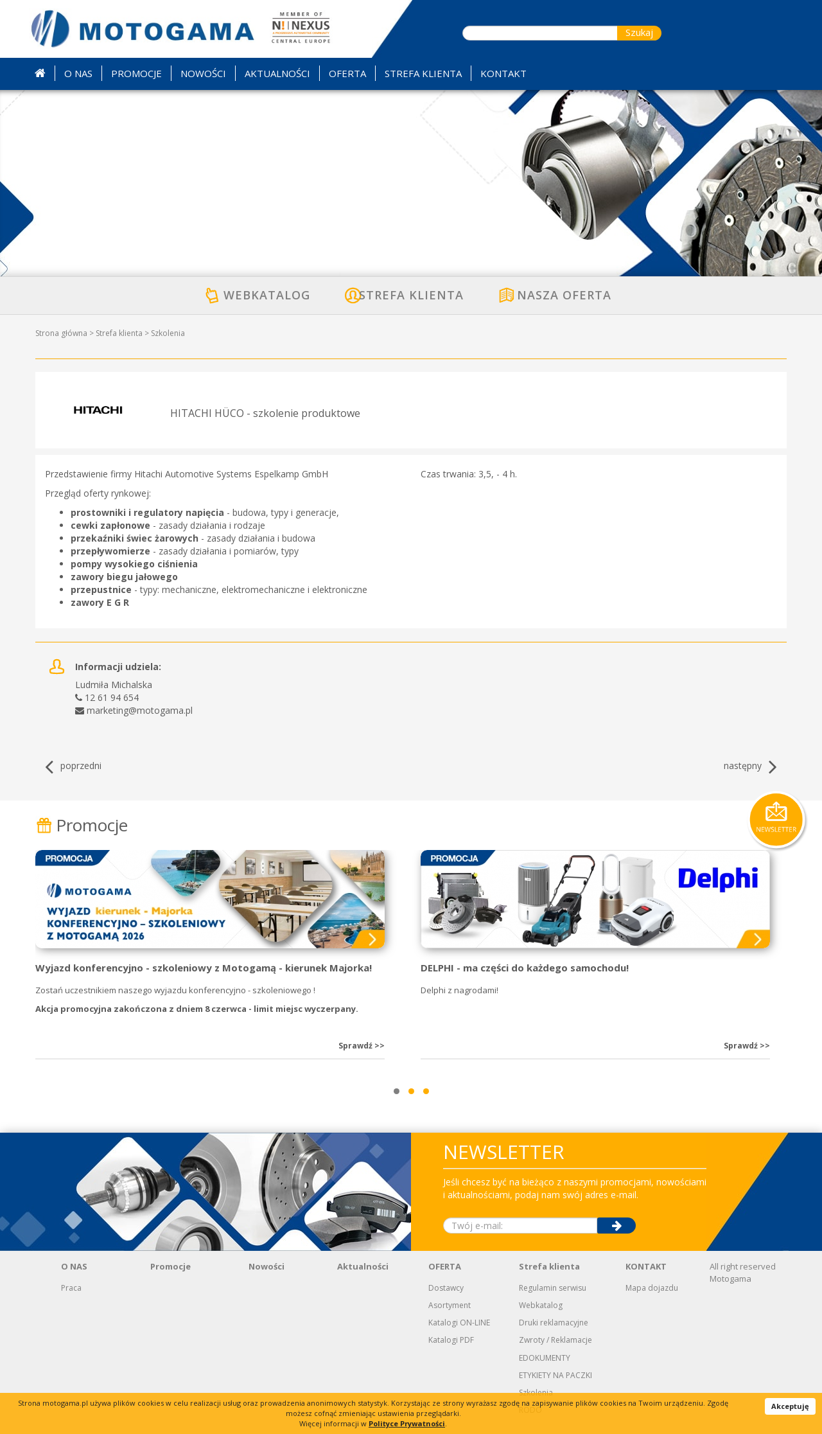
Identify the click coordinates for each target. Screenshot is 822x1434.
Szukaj (639, 32)
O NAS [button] (78, 73)
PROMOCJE (136, 73)
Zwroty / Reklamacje (555, 1339)
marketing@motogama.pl (140, 710)
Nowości (266, 1266)
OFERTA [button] (347, 73)
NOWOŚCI (203, 73)
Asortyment (449, 1305)
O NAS (74, 1266)
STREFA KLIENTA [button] (423, 73)
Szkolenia (168, 333)
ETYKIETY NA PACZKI (555, 1375)
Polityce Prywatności (407, 1423)
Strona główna (61, 333)
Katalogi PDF (451, 1339)
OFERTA (444, 1266)
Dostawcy (446, 1287)
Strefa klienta (119, 333)
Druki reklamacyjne (553, 1322)
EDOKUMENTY (544, 1357)
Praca (71, 1287)
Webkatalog (541, 1305)
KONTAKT (646, 1266)
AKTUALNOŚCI (277, 73)
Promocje (81, 824)
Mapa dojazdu (651, 1287)
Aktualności (363, 1266)
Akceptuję (790, 1406)
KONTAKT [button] (503, 73)
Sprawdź (361, 1045)
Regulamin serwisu (552, 1287)
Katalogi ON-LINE (459, 1322)
